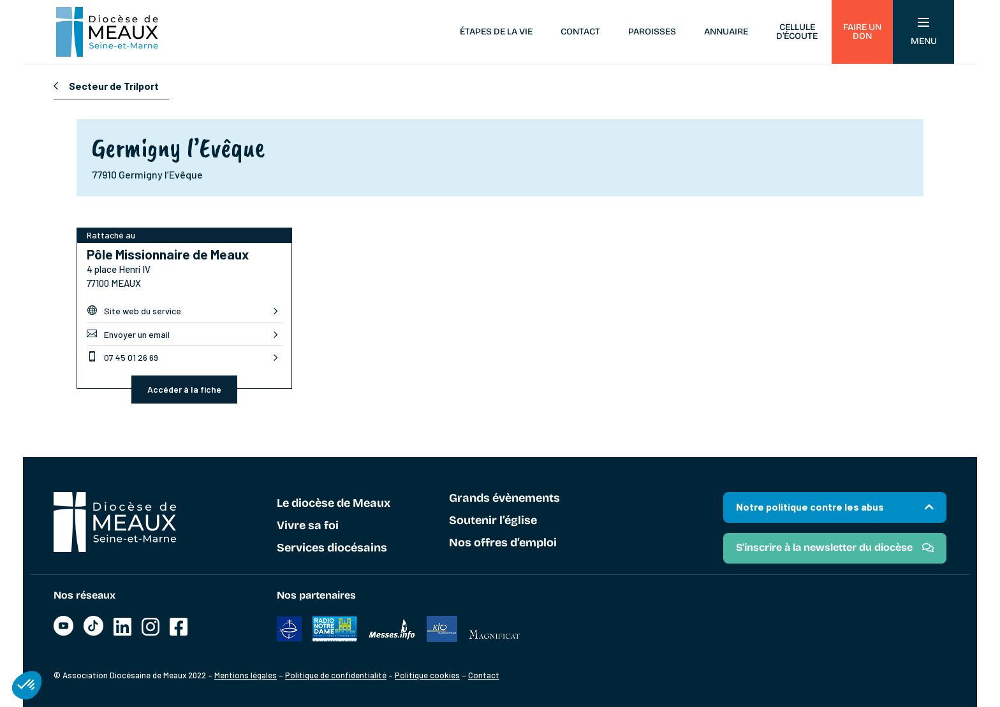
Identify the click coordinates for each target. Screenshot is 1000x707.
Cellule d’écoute (797, 31)
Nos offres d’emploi (503, 543)
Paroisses (652, 31)
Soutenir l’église (493, 520)
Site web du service (134, 310)
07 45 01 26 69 (122, 357)
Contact (580, 31)
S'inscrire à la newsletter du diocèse (824, 547)
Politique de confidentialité (335, 675)
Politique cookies (427, 675)
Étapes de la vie (496, 31)
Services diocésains (332, 548)
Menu (924, 32)
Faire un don (862, 31)
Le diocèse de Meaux (333, 503)
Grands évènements (504, 498)
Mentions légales (245, 675)
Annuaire (726, 31)
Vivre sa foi (308, 526)
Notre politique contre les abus (810, 506)
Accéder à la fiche (184, 389)
